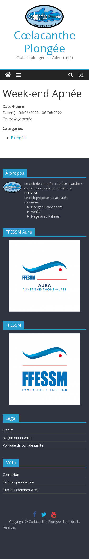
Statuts (8, 430)
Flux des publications (18, 482)
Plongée (18, 137)
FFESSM (30, 193)
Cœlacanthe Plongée (44, 42)
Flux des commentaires (20, 490)
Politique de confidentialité (23, 445)
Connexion (11, 474)
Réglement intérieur (18, 437)
